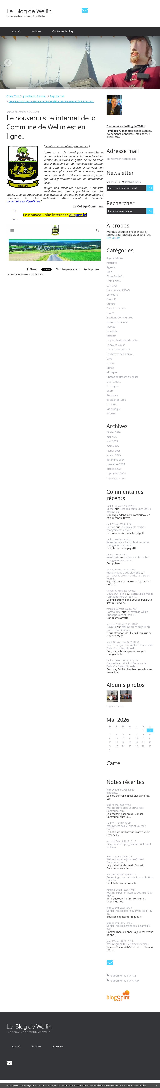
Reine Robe (113, 542)
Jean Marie (113, 557)
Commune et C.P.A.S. (118, 290)
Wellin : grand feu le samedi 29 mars (128, 944)
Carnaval (112, 285)
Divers (110, 313)
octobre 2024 (114, 468)
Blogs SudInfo (115, 276)
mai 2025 (112, 436)
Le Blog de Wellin (29, 11)
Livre (109, 358)
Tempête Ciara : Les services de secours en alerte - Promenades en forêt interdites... (51, 101)
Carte (113, 763)
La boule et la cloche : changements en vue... (126, 528)
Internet (111, 335)
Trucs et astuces (116, 399)
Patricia (111, 527)
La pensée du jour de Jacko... (123, 340)
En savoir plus (140, 1085)
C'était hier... (114, 280)
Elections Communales (120, 317)
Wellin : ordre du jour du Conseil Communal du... (128, 628)
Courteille (112, 663)
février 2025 (114, 450)
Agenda (111, 267)
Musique (112, 372)
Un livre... (112, 404)
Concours (112, 294)
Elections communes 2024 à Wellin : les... (129, 510)
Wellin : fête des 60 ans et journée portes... (126, 827)
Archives (36, 31)
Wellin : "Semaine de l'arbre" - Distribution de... (130, 646)
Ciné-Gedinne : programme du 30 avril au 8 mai (129, 845)
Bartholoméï (114, 612)
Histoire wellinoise (117, 322)
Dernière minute (116, 308)
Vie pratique (114, 409)
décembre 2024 (115, 459)
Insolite (111, 326)
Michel (110, 509)
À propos (57, 1046)
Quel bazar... (114, 381)
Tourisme (112, 395)
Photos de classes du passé (122, 376)
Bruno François (116, 645)
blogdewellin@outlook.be (121, 158)
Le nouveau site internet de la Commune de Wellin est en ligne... (51, 126)
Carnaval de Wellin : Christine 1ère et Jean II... (128, 577)
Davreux (111, 627)
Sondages (112, 386)
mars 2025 (113, 446)
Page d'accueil (57, 96)
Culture (111, 303)
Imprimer (91, 269)
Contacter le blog (62, 31)
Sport (110, 390)
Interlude (112, 331)
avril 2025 (112, 441)
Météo (110, 367)
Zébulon (111, 413)
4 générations (115, 258)
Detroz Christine (116, 593)
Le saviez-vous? (116, 345)
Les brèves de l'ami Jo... (120, 354)
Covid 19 (111, 299)
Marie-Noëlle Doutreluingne (123, 572)
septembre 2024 (116, 473)
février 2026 (114, 432)
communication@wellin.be (23, 201)
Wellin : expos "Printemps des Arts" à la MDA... (129, 894)
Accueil (16, 31)
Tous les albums (115, 706)
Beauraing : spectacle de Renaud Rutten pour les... (130, 879)
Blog (109, 271)
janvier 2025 (114, 455)
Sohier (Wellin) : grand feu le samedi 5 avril (128, 927)
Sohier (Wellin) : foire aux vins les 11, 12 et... (129, 912)
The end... (112, 792)
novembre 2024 (116, 464)
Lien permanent (67, 269)
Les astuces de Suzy (118, 349)
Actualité (112, 262)
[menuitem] (16, 31)
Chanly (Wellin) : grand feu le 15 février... (26, 96)
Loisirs (110, 363)
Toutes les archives (116, 478)
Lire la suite (113, 238)
